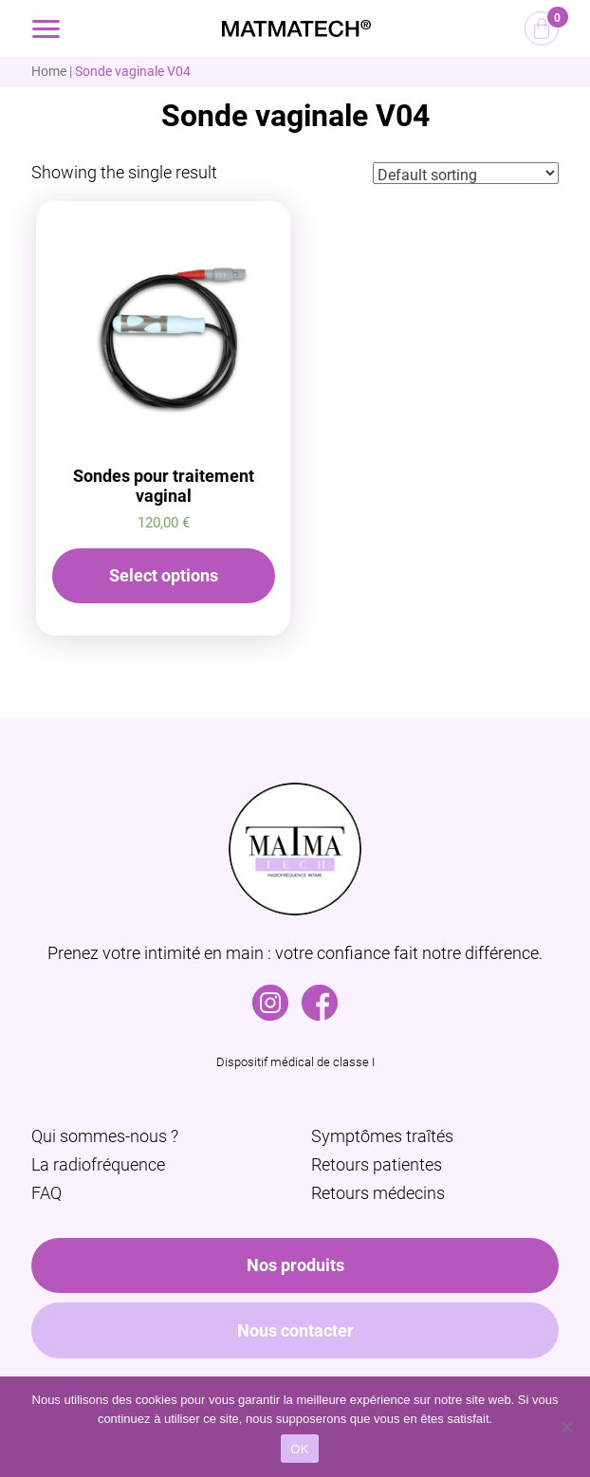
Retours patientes (376, 1164)
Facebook (320, 995)
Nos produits (295, 1265)
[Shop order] (466, 173)
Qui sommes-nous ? (104, 1136)
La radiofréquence (98, 1164)
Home (48, 71)
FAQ (46, 1193)
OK (299, 1449)
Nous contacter (295, 1330)
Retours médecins (378, 1193)
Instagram (270, 995)
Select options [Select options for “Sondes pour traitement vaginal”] (163, 575)
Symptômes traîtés (382, 1136)
